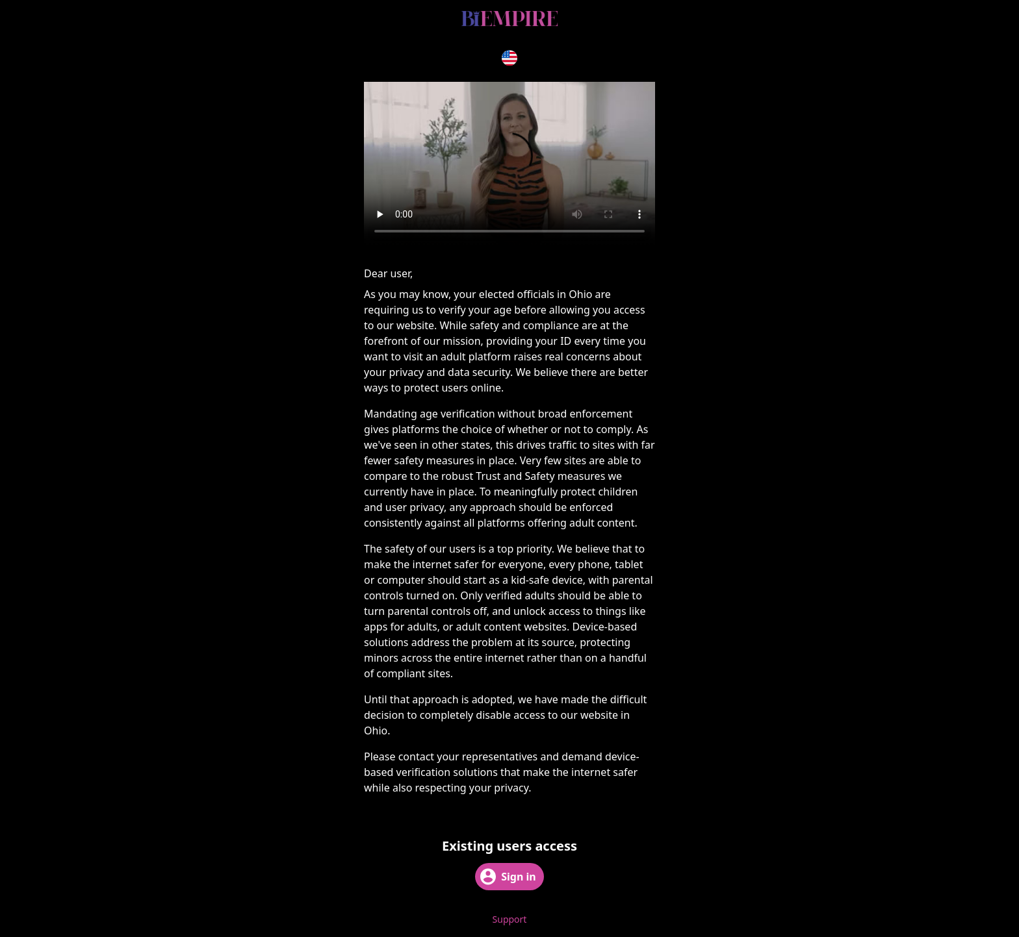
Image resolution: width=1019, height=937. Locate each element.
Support (510, 919)
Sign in (507, 876)
